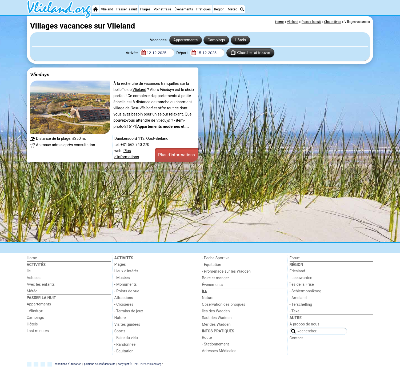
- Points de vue (126, 291)
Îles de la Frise (302, 284)
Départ (182, 53)
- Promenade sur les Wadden (226, 271)
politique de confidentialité (99, 363)
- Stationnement (215, 344)
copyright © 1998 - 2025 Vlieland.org (139, 363)
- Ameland (298, 298)
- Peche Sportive (216, 258)
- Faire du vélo (126, 338)
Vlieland (107, 9)
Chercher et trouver (250, 52)
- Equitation (211, 264)
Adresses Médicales (219, 351)
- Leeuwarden (301, 278)
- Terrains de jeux (128, 311)
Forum (295, 258)
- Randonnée (125, 344)
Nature (120, 318)
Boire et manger (215, 278)
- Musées (122, 278)
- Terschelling (301, 304)
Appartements (185, 40)
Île (29, 271)
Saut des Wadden (217, 318)
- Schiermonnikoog (306, 291)
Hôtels (240, 40)
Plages (145, 9)
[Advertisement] (187, 202)
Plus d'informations (176, 154)
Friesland (297, 271)
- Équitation (124, 351)
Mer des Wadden (216, 324)
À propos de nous (304, 324)
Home (32, 258)
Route (207, 337)
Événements (183, 9)
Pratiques (203, 9)
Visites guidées (127, 324)
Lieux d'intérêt (126, 271)
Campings (216, 40)
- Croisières (124, 304)
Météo (232, 9)
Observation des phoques (223, 304)
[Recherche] (242, 9)
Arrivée (132, 53)
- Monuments (125, 284)
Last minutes (38, 331)
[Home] (95, 9)
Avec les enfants (41, 284)
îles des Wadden (216, 311)
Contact (296, 338)
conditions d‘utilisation (68, 363)
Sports (120, 331)
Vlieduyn (40, 74)
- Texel (295, 311)
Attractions (123, 298)
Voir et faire (162, 9)
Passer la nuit (126, 9)
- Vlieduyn (35, 311)
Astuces (34, 278)
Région (219, 9)
